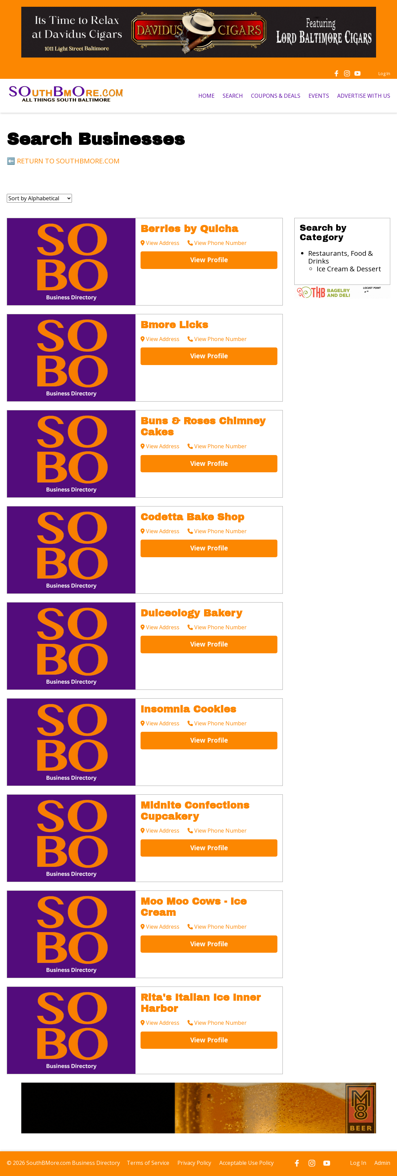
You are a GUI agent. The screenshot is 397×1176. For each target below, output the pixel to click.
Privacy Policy (194, 1163)
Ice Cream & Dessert (349, 268)
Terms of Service (148, 1163)
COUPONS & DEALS (275, 95)
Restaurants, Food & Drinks (340, 257)
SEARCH (233, 95)
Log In (384, 73)
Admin (382, 1163)
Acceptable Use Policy (246, 1163)
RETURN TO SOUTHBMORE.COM (68, 160)
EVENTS (318, 95)
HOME (206, 95)
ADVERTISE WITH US (363, 95)
